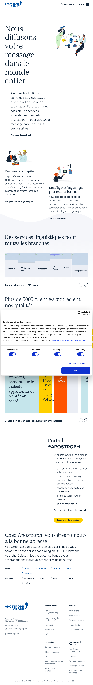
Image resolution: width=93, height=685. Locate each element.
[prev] (81, 285)
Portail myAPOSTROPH (51, 612)
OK (75, 370)
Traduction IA (74, 615)
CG (73, 681)
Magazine (49, 625)
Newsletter (49, 629)
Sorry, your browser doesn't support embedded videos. (71, 41)
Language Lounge (76, 665)
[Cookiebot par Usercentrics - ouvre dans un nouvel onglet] (79, 313)
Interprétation (75, 625)
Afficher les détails (77, 363)
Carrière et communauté (74, 650)
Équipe (48, 657)
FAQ (46, 634)
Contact (36, 681)
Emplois (72, 656)
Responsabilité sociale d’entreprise (54, 662)
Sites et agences (52, 652)
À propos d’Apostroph (54, 647)
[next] (86, 285)
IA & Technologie (76, 630)
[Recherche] (68, 4)
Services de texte (76, 620)
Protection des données (62, 681)
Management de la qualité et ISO (52, 619)
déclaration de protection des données (68, 340)
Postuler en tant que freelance (77, 671)
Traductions (74, 611)
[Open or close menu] (87, 4)
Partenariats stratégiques (50, 669)
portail (82, 510)
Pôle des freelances (77, 661)
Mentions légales (46, 681)
